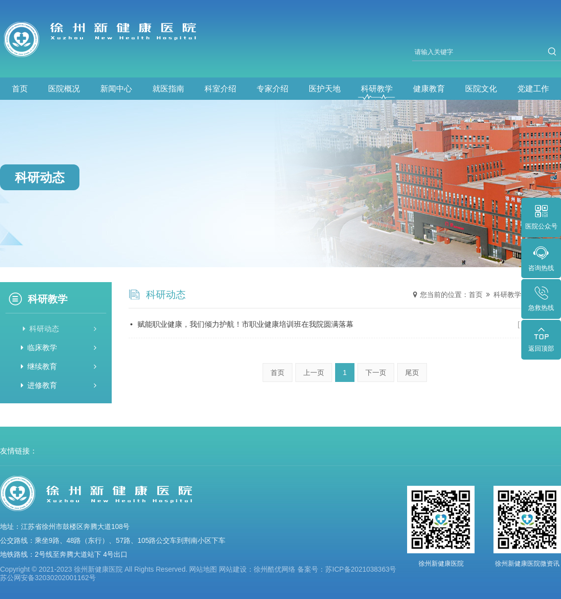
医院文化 (481, 88)
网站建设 (233, 569)
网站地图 (203, 569)
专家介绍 (272, 88)
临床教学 (58, 347)
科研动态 (59, 328)
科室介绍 (220, 88)
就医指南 (168, 88)
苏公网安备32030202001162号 (48, 578)
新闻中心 (116, 88)
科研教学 (377, 88)
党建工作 (533, 88)
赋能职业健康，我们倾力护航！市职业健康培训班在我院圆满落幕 (345, 324)
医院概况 (64, 88)
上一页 (313, 372)
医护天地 (325, 88)
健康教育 (429, 88)
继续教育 (58, 366)
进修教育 (58, 385)
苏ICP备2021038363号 (360, 569)
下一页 (375, 372)
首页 (20, 88)
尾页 (412, 372)
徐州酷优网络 (274, 569)
